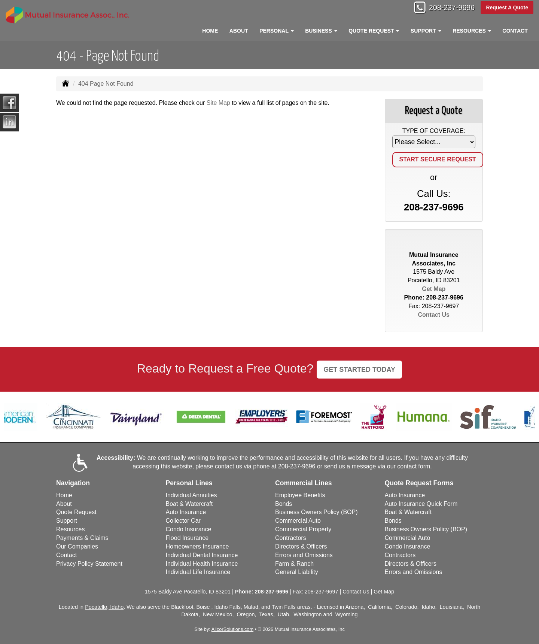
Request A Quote (507, 8)
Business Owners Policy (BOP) (316, 512)
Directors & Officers (301, 546)
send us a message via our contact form (377, 466)
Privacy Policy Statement (89, 564)
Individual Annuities (191, 495)
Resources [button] (472, 31)
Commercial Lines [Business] (303, 483)
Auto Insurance (186, 512)
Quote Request (76, 512)
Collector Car (183, 520)
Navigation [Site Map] (73, 483)
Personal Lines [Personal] (189, 483)
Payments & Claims (82, 538)
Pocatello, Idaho (104, 607)
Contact (514, 31)
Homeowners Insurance (197, 546)
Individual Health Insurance (202, 564)
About (238, 31)
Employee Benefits (300, 495)
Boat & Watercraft (189, 504)
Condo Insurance (188, 529)
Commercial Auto (298, 520)
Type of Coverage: (433, 131)
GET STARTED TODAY (359, 369)
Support (66, 520)
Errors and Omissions (304, 555)
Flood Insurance (187, 538)
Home (210, 31)
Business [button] (321, 31)
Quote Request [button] (373, 31)
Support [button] (426, 31)
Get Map (433, 289)
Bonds (283, 504)
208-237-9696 (447, 8)
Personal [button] (276, 31)
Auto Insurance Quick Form (421, 504)
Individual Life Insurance (198, 572)
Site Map (218, 103)
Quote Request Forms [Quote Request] (419, 483)
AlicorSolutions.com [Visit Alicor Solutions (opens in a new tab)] (232, 629)
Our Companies (77, 546)
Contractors (290, 538)
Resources (70, 529)
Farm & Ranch (294, 564)
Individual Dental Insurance (202, 555)
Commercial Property (303, 529)
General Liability (296, 572)
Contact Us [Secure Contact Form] (434, 315)
